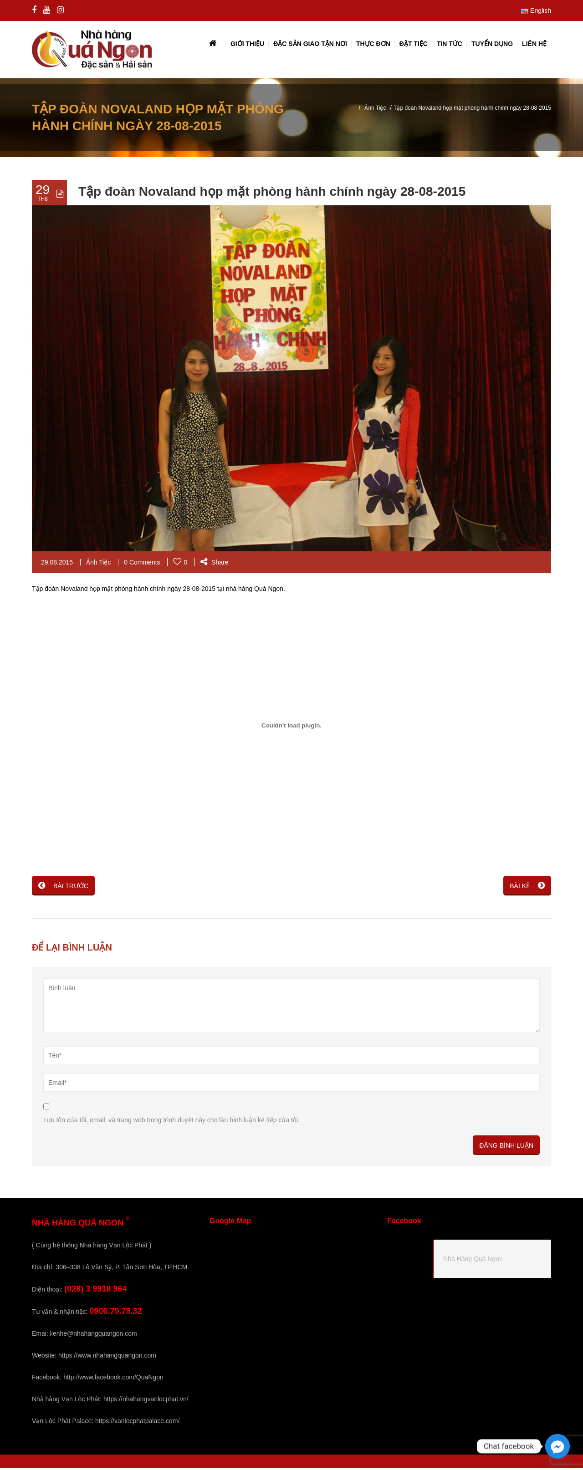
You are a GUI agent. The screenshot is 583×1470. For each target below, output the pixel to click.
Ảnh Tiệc (375, 110)
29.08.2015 (57, 564)
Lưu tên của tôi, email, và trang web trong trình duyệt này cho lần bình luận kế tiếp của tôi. (171, 1122)
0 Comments (142, 564)
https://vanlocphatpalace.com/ (137, 1423)
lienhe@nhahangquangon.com (93, 1335)
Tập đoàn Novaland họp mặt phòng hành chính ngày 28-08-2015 (271, 194)
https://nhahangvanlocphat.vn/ (146, 1401)
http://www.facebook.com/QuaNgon (113, 1379)
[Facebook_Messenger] (557, 1446)
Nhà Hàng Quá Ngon (473, 1261)
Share (214, 564)
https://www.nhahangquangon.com (107, 1357)
